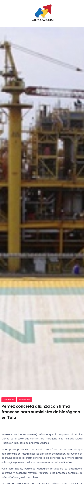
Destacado (8, 399)
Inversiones (25, 399)
